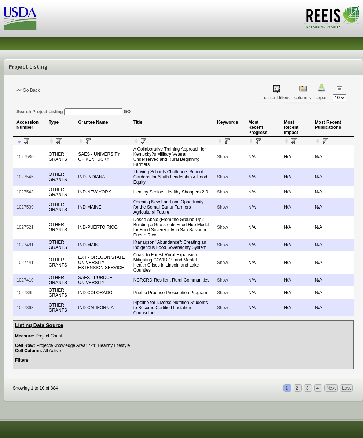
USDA (20, 18)
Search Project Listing (69, 111)
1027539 (25, 207)
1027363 (25, 307)
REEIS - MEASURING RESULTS (331, 18)
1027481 (25, 244)
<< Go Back (28, 90)
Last (346, 388)
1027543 (25, 192)
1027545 (25, 177)
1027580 (25, 156)
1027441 (25, 262)
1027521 (25, 227)
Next (331, 388)
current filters (276, 97)
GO (127, 111)
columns (302, 97)
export (322, 97)
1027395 (25, 292)
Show (222, 156)
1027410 (25, 280)
